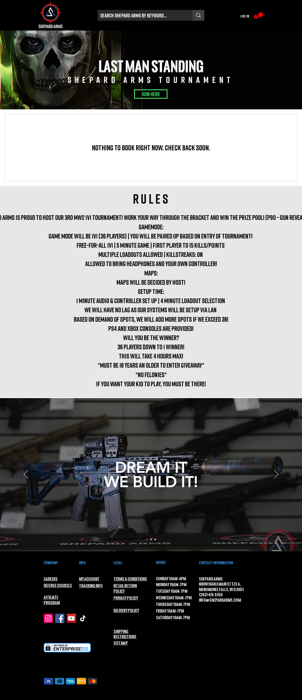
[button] (258, 15)
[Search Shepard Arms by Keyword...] (141, 15)
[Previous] (26, 474)
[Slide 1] (146, 539)
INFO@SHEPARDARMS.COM (220, 600)
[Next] (276, 474)
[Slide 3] (155, 539)
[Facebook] (59, 618)
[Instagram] (48, 618)
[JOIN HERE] (151, 94)
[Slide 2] (151, 539)
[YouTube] (71, 618)
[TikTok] (83, 618)
